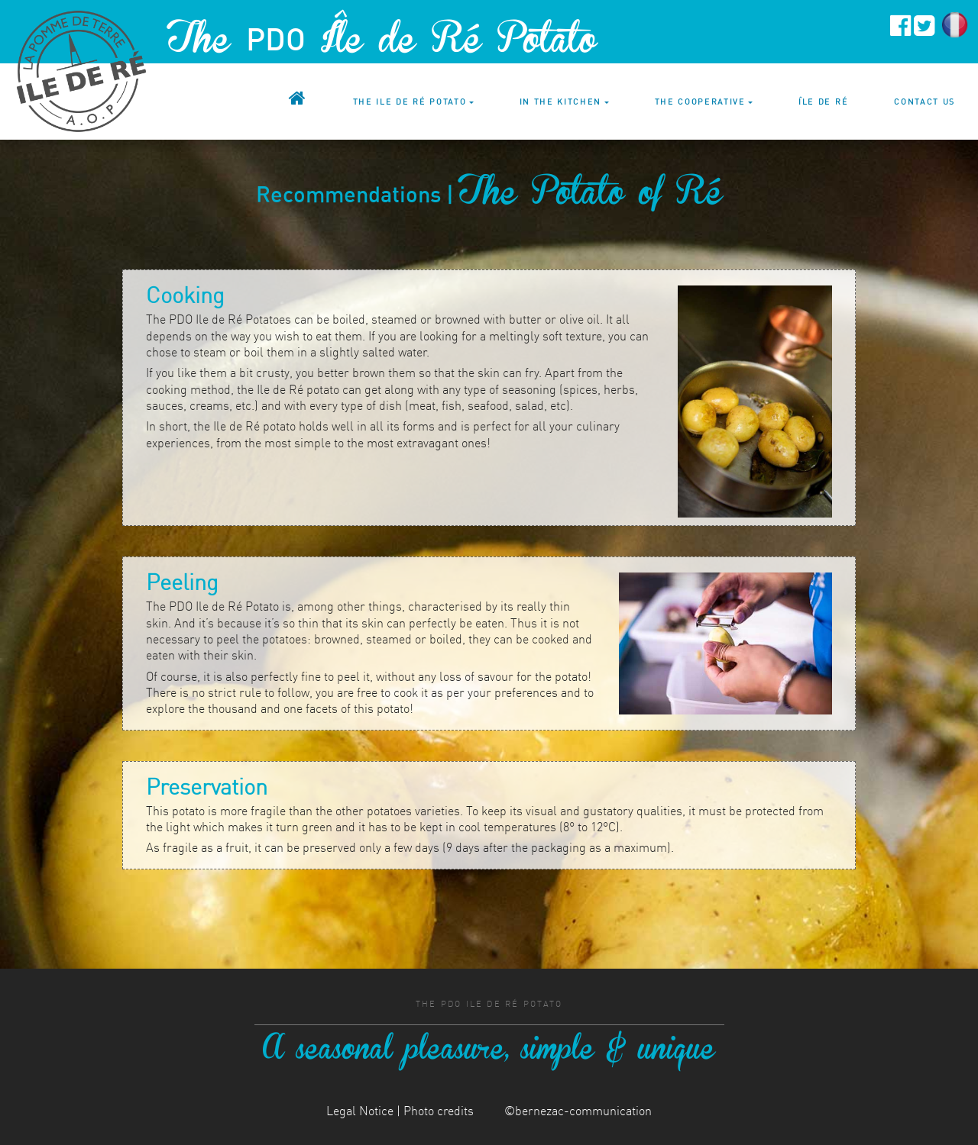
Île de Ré (823, 101)
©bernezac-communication (578, 1110)
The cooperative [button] (700, 101)
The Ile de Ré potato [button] (410, 101)
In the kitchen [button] (561, 101)
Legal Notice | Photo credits (400, 1110)
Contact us (924, 101)
